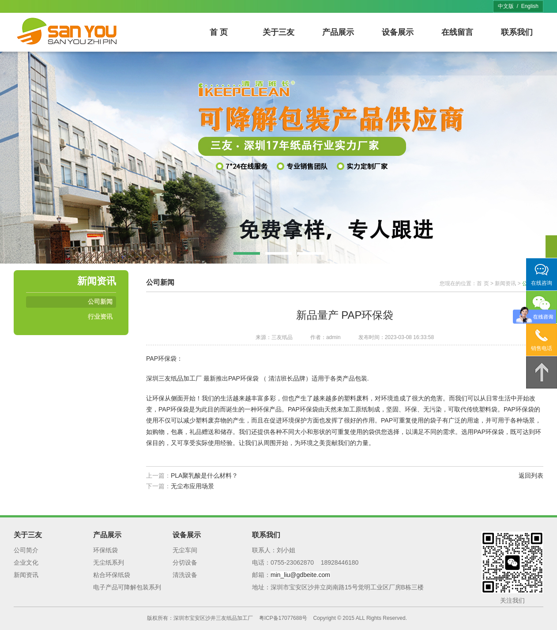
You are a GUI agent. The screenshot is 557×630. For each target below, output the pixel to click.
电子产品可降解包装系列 (127, 587)
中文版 (506, 6)
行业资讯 (100, 316)
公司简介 (26, 550)
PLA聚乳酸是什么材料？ (204, 475)
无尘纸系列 (108, 562)
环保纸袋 (105, 550)
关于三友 (278, 32)
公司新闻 (100, 301)
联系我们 (517, 32)
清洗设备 (185, 574)
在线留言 (457, 32)
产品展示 (338, 32)
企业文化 (26, 562)
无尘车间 (185, 550)
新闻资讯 (505, 283)
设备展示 (398, 32)
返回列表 (531, 475)
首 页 (219, 32)
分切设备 (185, 562)
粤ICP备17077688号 (283, 618)
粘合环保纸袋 (111, 574)
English (529, 6)
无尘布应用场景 (192, 486)
